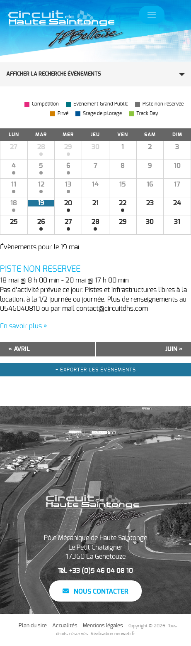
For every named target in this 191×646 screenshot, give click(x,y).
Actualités (64, 626)
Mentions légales (103, 626)
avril (19, 349)
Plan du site (33, 626)
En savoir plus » (23, 326)
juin (174, 349)
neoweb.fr (124, 633)
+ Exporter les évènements (96, 369)
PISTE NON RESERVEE (40, 269)
